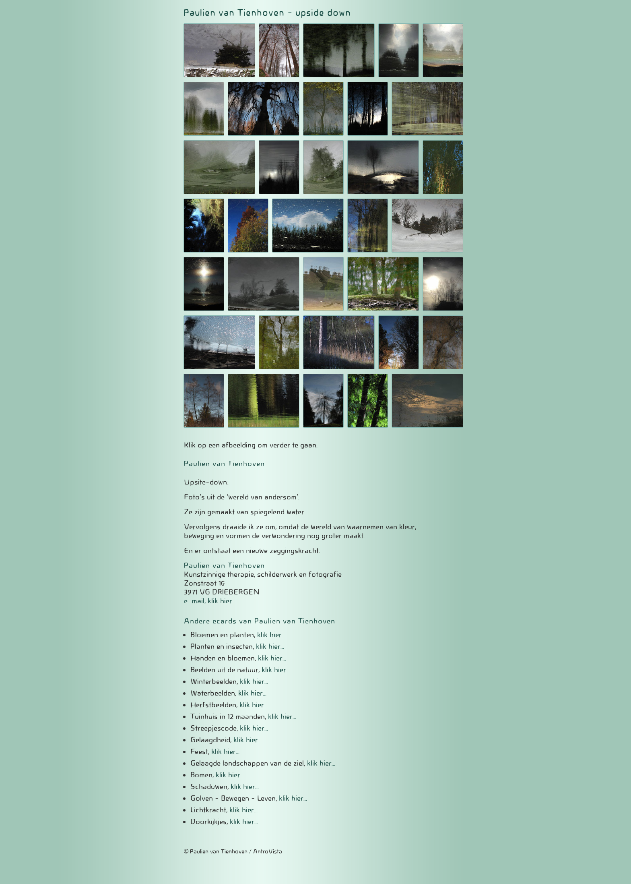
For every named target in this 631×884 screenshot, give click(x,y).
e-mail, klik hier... (210, 600)
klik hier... (271, 634)
